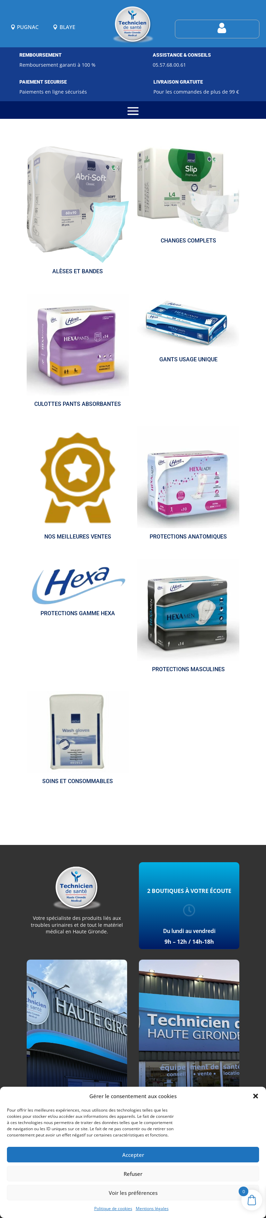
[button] (255, 1096)
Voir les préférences (133, 1192)
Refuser (133, 1173)
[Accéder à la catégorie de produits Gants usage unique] (188, 329)
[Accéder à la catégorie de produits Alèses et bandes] (78, 211)
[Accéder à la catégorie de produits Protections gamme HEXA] (78, 589)
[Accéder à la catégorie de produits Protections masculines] (188, 617)
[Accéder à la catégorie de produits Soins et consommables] (78, 739)
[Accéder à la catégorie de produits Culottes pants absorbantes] (78, 352)
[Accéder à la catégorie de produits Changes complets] (188, 196)
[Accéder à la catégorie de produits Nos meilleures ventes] (78, 484)
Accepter (133, 1154)
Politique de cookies (113, 1208)
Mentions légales (152, 1208)
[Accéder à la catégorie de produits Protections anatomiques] (188, 484)
